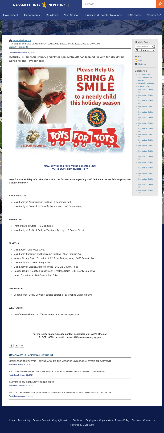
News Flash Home (21, 55)
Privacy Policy (122, 420)
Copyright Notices (61, 420)
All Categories (144, 89)
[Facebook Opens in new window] (11, 361)
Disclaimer (78, 420)
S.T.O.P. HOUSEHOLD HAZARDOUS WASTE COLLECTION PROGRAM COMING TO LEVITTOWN (57, 386)
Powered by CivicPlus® (82, 425)
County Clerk (143, 101)
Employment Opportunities (99, 420)
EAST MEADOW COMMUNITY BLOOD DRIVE (31, 397)
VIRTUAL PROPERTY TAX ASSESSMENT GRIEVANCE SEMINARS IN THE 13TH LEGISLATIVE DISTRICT (61, 407)
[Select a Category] (145, 65)
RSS (140, 75)
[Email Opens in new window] (22, 361)
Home (12, 420)
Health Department (146, 98)
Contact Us (149, 420)
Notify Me (142, 79)
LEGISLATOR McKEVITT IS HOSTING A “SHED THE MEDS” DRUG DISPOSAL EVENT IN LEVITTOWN (60, 376)
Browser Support (41, 420)
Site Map (136, 420)
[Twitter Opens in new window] (16, 361)
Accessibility (24, 420)
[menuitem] (10, 15)
